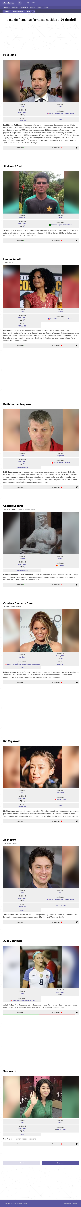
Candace (22, 657)
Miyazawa (60, 792)
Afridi (60, 218)
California (27, 664)
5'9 (25, 120)
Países (39, 7)
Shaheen (22, 218)
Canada (55, 463)
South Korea (61, 1130)
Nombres (15, 7)
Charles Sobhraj (13, 505)
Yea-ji (60, 1122)
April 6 (20, 112)
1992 (62, 992)
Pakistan (54, 225)
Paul (22, 106)
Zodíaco (32, 7)
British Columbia (64, 463)
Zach (22, 892)
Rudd (60, 106)
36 (23, 1131)
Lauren (22, 312)
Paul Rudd (9, 55)
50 (62, 658)
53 (23, 801)
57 (23, 114)
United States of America (57, 113)
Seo (22, 1122)
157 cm (20, 326)
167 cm (20, 807)
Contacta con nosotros (70, 1203)
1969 (24, 112)
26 (23, 226)
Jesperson (60, 456)
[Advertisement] (41, 37)
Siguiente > (60, 1163)
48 (23, 320)
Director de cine (60, 905)
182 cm (20, 906)
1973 (24, 798)
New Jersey (70, 113)
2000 (24, 224)
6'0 (25, 906)
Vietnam (61, 565)
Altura (46, 7)
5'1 (63, 664)
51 (23, 900)
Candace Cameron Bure (17, 603)
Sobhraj (60, 558)
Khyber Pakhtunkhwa (65, 225)
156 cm (58, 664)
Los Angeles (36, 664)
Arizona (32, 1000)
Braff (60, 892)
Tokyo (64, 799)
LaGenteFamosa (8, 3)
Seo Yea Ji (9, 1071)
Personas (7, 7)
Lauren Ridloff (12, 259)
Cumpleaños (24, 7)
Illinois (70, 319)
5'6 (25, 807)
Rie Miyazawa (11, 741)
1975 (24, 898)
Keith (22, 456)
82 (23, 566)
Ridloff (60, 312)
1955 (24, 461)
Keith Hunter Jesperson (17, 404)
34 (62, 994)
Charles (22, 558)
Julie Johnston (12, 940)
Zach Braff (9, 839)
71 (23, 464)
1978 (24, 318)
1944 (24, 564)
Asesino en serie (22, 467)
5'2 (25, 326)
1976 (62, 656)
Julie (22, 993)
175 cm (20, 120)
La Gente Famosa (22, 1203)
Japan (59, 799)
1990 (24, 1128)
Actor (60, 119)
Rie (22, 792)
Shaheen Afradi (12, 166)
